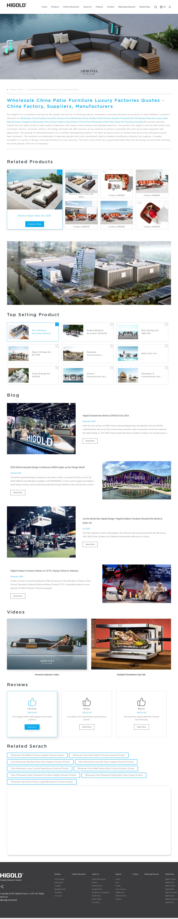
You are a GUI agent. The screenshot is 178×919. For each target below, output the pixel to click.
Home (44, 7)
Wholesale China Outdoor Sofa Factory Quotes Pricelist (99, 118)
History (94, 883)
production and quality (100, 893)
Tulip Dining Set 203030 (41, 375)
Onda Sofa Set (149, 354)
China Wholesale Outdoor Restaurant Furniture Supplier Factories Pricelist (44, 776)
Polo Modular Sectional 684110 (41, 332)
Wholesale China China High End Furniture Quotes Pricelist (100, 756)
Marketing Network (126, 7)
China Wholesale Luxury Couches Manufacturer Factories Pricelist (40, 769)
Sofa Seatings (59, 880)
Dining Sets (59, 883)
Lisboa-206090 (117, 195)
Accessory (58, 897)
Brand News (96, 897)
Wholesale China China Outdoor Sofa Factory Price (58, 122)
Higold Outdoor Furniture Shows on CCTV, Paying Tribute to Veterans (44, 571)
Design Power (97, 890)
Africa (117, 880)
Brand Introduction (99, 880)
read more (90, 441)
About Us (87, 7)
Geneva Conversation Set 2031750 (96, 375)
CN (163, 7)
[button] (7, 46)
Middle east (119, 893)
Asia (117, 883)
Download (95, 903)
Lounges (58, 887)
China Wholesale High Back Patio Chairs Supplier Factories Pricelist (41, 763)
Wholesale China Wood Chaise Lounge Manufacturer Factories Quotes (42, 783)
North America (120, 897)
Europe (118, 887)
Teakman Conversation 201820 (94, 354)
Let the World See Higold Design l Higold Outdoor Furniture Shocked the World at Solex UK (123, 521)
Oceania (118, 900)
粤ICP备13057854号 (8, 901)
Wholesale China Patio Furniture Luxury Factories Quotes (53, 89)
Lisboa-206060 (152, 195)
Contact (110, 7)
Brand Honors (97, 887)
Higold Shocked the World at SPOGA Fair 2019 (106, 416)
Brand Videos (97, 900)
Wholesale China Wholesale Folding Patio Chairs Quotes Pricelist (115, 776)
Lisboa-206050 (81, 227)
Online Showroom (71, 7)
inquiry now (34, 224)
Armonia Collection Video (47, 674)
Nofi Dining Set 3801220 (150, 332)
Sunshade (58, 893)
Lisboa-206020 (152, 227)
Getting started (16, 89)
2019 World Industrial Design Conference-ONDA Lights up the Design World (47, 467)
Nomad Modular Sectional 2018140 (97, 332)
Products (55, 7)
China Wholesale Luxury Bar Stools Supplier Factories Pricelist (107, 763)
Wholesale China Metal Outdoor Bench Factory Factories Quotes (107, 769)
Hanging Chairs (60, 890)
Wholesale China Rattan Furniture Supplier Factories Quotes (38, 756)
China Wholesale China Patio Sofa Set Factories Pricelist (114, 122)
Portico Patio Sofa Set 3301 (34, 215)
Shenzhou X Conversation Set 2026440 (151, 375)
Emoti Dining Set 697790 (41, 353)
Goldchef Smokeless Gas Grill (131, 674)
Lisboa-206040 (117, 227)
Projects (99, 7)
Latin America (120, 890)
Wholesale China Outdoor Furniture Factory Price (45, 118)
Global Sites (144, 7)
